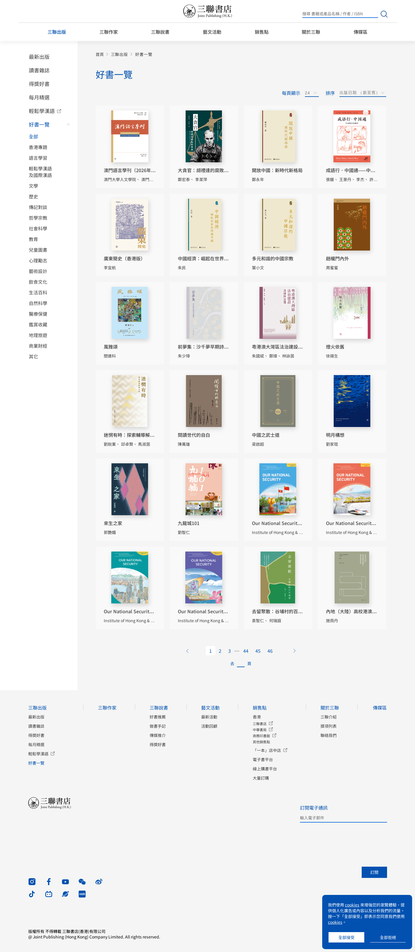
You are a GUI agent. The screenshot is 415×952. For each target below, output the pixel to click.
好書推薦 (158, 717)
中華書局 (260, 729)
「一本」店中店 (267, 750)
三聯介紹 (328, 717)
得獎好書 (39, 83)
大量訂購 (261, 778)
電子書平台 (263, 759)
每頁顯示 (291, 92)
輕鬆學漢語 (42, 110)
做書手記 (158, 726)
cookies (352, 905)
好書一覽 (39, 124)
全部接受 (346, 937)
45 (258, 650)
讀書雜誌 (39, 70)
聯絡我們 (328, 735)
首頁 (100, 54)
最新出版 (39, 56)
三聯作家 (108, 31)
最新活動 (209, 717)
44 (245, 650)
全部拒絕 (388, 937)
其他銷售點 (261, 741)
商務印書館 (261, 735)
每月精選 (39, 97)
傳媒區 (360, 31)
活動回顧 (209, 726)
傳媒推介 (158, 735)
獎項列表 (328, 726)
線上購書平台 (265, 769)
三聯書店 (260, 723)
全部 (33, 136)
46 (270, 650)
